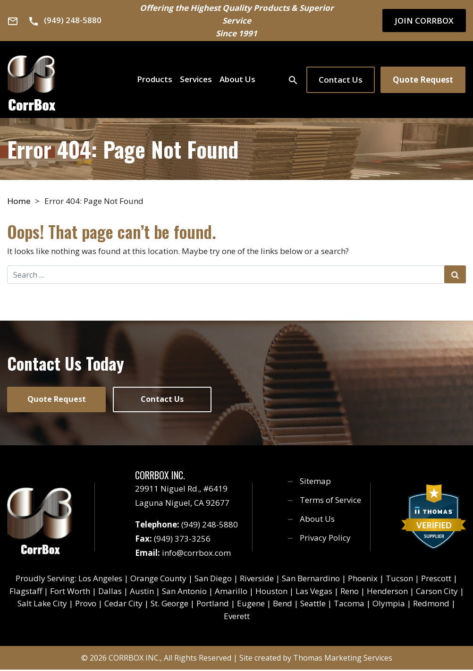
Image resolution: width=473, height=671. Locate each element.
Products (154, 79)
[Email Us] (12, 21)
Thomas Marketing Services (342, 659)
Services (196, 79)
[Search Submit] (455, 274)
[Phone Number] (64, 20)
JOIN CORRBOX (424, 20)
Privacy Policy (325, 539)
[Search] (293, 79)
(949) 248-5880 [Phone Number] (209, 525)
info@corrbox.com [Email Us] (196, 554)
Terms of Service (330, 501)
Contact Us (341, 79)
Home (19, 200)
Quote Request (423, 79)
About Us (237, 79)
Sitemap (315, 482)
